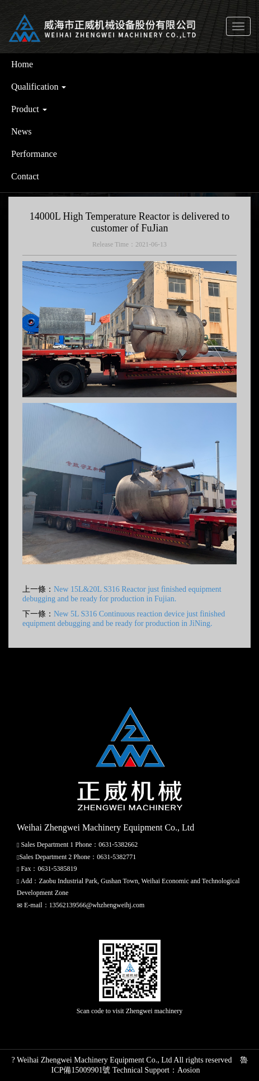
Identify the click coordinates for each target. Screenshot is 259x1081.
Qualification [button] (38, 86)
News (21, 131)
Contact (25, 176)
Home (22, 64)
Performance (34, 154)
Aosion (188, 1070)
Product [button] (29, 109)
